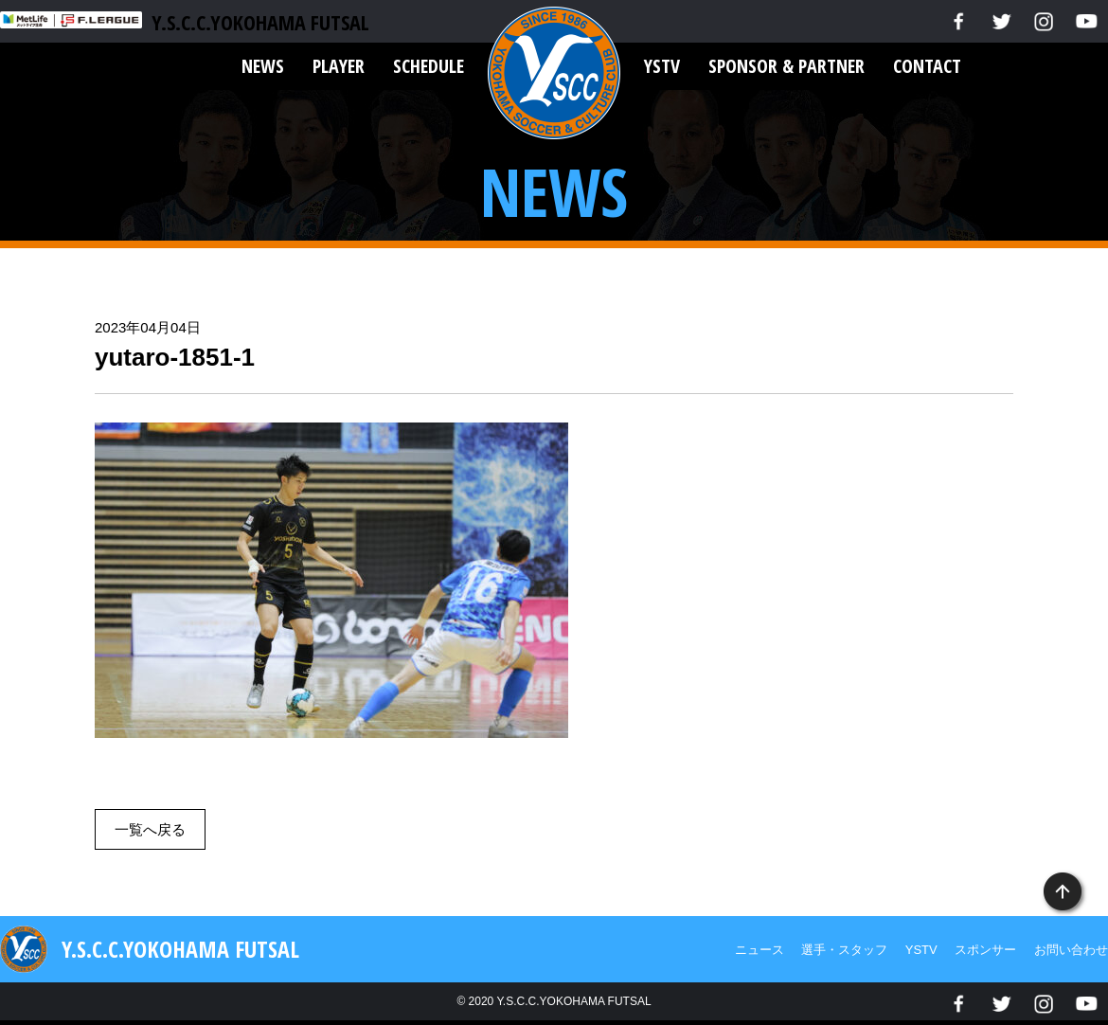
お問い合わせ (1071, 950)
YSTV (662, 66)
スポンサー (985, 950)
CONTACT (927, 66)
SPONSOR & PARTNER (786, 66)
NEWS (262, 66)
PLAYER (339, 66)
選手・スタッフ (844, 950)
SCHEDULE (428, 66)
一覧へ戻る (150, 829)
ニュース (759, 950)
